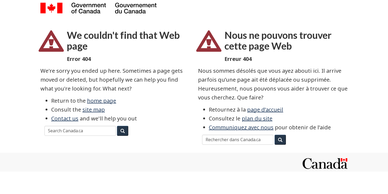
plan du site (257, 118)
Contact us (64, 118)
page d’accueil (265, 109)
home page (101, 100)
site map (93, 109)
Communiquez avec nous (241, 127)
